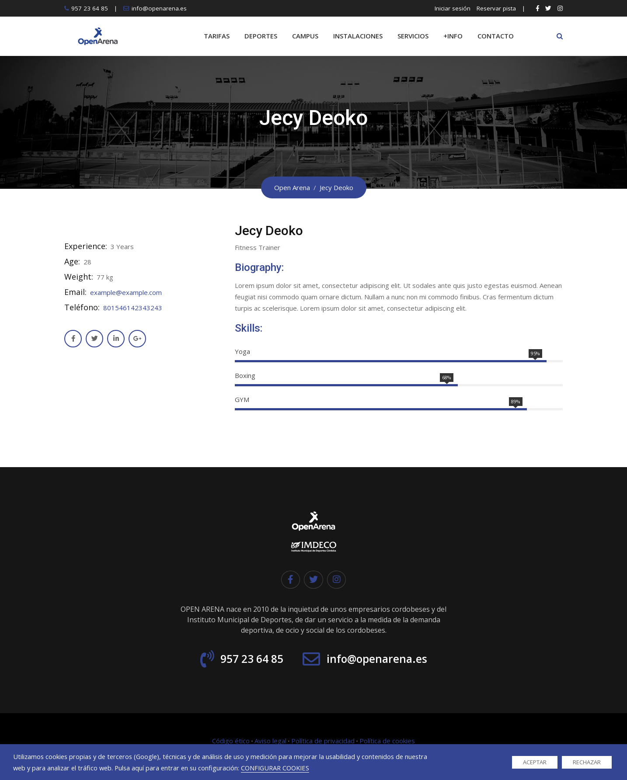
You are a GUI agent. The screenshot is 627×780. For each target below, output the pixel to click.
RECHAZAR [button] (587, 762)
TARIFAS (217, 35)
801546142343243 (132, 307)
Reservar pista (496, 8)
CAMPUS (305, 35)
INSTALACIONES (358, 35)
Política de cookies (387, 741)
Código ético (231, 741)
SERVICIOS (412, 35)
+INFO (453, 35)
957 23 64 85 (89, 8)
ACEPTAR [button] (535, 762)
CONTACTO (495, 35)
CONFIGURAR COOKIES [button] (275, 767)
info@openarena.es (159, 8)
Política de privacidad (323, 741)
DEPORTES (260, 35)
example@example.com (126, 292)
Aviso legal (270, 741)
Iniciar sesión (452, 8)
